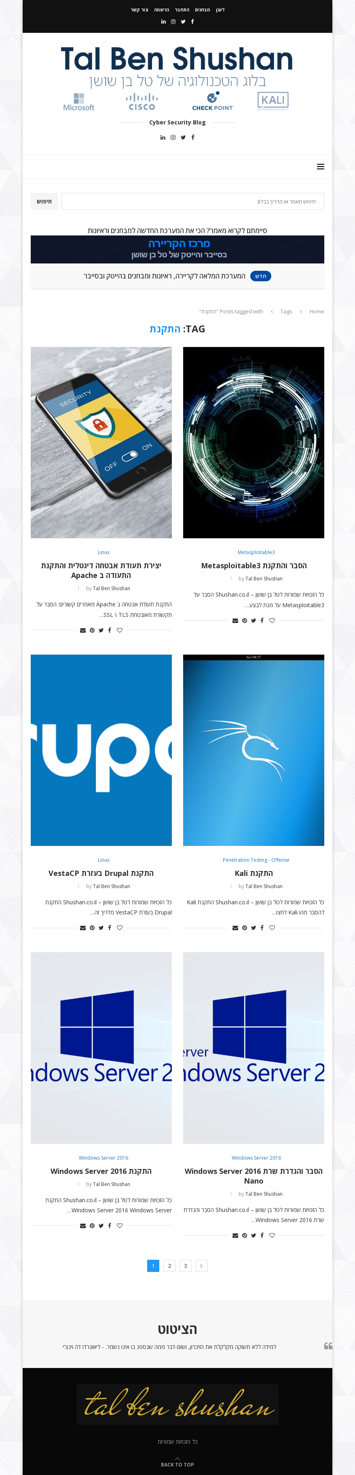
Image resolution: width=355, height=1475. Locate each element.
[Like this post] (272, 620)
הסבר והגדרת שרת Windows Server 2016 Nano (254, 1176)
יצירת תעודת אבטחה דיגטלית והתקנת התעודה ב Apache (101, 570)
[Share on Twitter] (253, 620)
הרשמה (161, 9)
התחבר (182, 9)
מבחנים (202, 9)
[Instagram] (173, 21)
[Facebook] (192, 21)
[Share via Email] (235, 620)
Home (317, 311)
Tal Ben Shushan (264, 578)
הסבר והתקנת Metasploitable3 (254, 565)
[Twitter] (183, 21)
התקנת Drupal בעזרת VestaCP (101, 873)
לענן (220, 9)
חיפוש (44, 201)
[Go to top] (177, 1464)
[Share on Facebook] (262, 620)
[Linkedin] (163, 21)
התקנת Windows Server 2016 (101, 1171)
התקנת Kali (254, 873)
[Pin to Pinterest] (244, 620)
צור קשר (139, 9)
